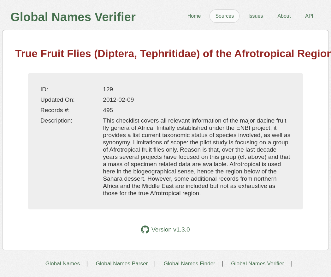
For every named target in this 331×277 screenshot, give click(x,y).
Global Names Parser (122, 263)
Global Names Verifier (257, 263)
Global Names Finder (189, 263)
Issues (255, 16)
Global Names (62, 263)
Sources (224, 16)
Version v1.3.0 (165, 229)
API (309, 16)
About (284, 16)
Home (194, 16)
